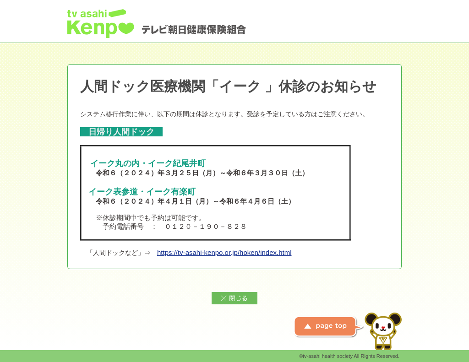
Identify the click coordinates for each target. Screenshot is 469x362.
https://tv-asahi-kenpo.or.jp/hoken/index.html (224, 252)
